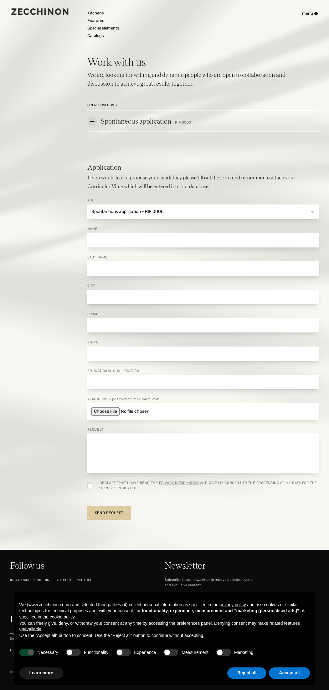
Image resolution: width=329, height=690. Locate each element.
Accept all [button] (289, 672)
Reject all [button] (246, 672)
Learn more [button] (41, 672)
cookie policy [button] (62, 616)
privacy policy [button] (233, 604)
